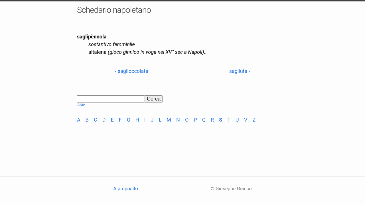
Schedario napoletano (114, 10)
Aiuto (81, 104)
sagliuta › (239, 71)
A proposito (125, 188)
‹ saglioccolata (131, 71)
